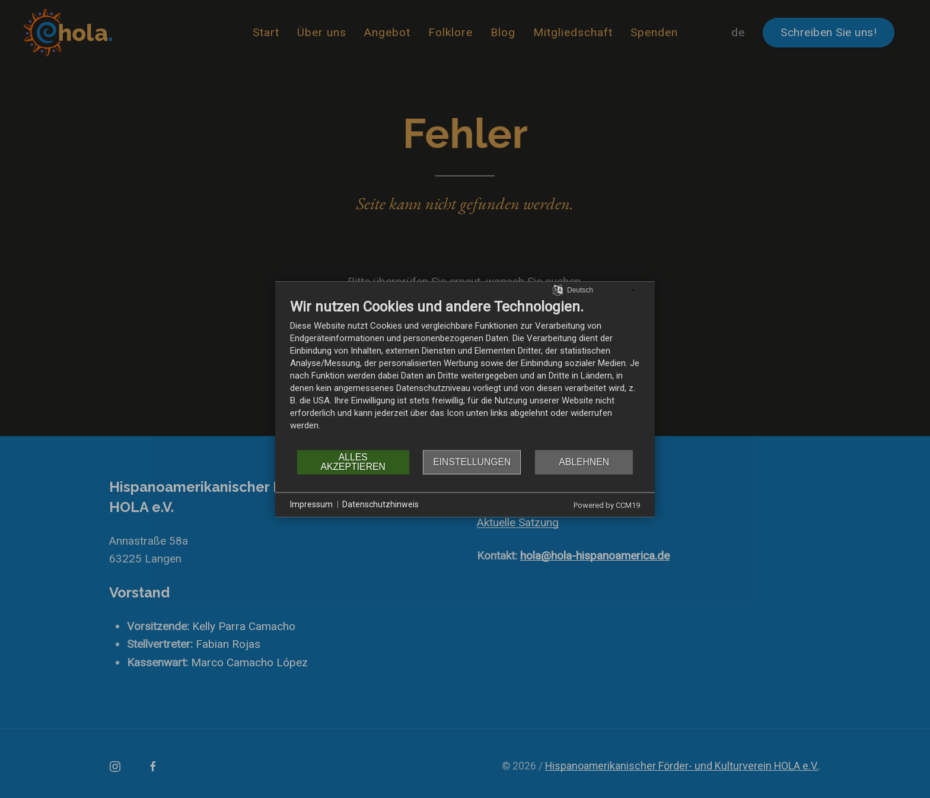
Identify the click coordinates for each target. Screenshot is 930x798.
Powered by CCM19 (607, 504)
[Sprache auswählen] (558, 289)
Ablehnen (584, 462)
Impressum (311, 504)
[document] (465, 373)
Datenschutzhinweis (380, 504)
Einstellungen (472, 462)
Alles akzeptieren (352, 462)
